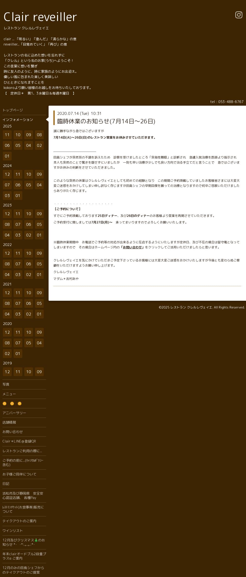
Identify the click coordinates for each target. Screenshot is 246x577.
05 (18, 145)
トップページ (12, 110)
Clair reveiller (40, 16)
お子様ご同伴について (19, 474)
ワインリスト (12, 530)
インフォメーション (17, 119)
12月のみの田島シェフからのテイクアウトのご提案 (23, 569)
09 (28, 134)
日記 (5, 483)
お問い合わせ (132, 247)
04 (28, 145)
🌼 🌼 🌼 (12, 403)
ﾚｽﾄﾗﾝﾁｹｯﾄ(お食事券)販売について (23, 509)
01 (7, 156)
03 (7, 195)
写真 (5, 384)
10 (18, 134)
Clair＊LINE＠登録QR (19, 441)
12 (7, 174)
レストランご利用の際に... (22, 451)
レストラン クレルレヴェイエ (191, 307)
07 (7, 185)
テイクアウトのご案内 (19, 521)
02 (39, 145)
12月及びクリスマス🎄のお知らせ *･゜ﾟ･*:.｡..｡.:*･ (23, 542)
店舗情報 (9, 422)
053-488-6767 (231, 101)
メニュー (9, 394)
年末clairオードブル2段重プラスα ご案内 (24, 556)
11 (7, 134)
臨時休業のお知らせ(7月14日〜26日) (106, 121)
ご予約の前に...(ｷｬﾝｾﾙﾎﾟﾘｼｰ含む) (22, 462)
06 (7, 145)
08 (39, 134)
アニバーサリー (14, 413)
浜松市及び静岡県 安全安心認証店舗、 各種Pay (22, 495)
